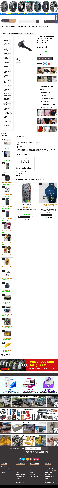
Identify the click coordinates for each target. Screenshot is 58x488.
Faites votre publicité (16, 29)
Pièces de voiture (6, 54)
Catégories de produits (11, 26)
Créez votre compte (52, 16)
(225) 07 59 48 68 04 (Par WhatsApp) (22, 16)
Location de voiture (6, 117)
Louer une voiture (6, 29)
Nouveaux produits (4, 135)
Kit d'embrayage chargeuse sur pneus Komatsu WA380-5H (7, 326)
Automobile (7, 40)
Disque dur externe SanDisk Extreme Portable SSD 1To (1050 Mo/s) (7, 206)
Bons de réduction (34, 476)
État (17, 175)
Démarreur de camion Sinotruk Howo (7, 314)
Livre (5, 121)
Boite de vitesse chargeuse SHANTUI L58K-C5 (7, 338)
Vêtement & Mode (6, 65)
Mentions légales (20, 468)
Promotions (4, 467)
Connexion (42, 16)
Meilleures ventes (5, 470)
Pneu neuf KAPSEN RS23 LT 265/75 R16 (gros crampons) (27, 206)
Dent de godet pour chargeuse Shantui (7, 350)
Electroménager (7, 69)
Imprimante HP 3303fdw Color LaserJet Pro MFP (7, 194)
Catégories (7, 38)
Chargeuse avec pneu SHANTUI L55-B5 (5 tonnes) (7, 302)
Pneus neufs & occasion (6, 49)
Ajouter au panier (45, 58)
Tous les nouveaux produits (6, 355)
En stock (18, 173)
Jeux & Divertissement (7, 113)
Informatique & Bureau (7, 72)
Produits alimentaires (7, 105)
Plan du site (18, 478)
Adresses (32, 474)
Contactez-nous (20, 476)
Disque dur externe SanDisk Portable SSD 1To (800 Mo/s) (7, 218)
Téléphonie (7, 102)
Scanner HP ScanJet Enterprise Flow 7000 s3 (7, 278)
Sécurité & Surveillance (7, 94)
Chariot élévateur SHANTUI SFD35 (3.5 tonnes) (7, 290)
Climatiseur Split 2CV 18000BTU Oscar (7, 146)
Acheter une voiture (32, 26)
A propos (18, 472)
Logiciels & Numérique (7, 76)
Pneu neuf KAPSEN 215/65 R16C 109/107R (7, 170)
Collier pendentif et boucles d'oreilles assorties (49, 205)
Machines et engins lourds (6, 44)
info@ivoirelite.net (49, 482)
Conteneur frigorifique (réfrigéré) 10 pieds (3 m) (7, 158)
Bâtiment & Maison (6, 109)
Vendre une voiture (22, 26)
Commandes (33, 470)
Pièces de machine (6, 61)
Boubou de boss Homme (7, 230)
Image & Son (6, 90)
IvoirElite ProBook (20, 482)
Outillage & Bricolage (6, 82)
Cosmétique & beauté (7, 99)
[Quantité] (45, 54)
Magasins (18, 480)
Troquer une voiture (43, 26)
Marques (3, 472)
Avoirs (31, 472)
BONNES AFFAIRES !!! (6, 125)
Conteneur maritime (7, 86)
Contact (3, 16)
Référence (18, 171)
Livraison (18, 467)
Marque (39, 42)
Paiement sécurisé (20, 474)
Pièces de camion (6, 58)
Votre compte (34, 463)
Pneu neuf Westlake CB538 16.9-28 (7, 182)
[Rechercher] (29, 21)
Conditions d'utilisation (21, 470)
